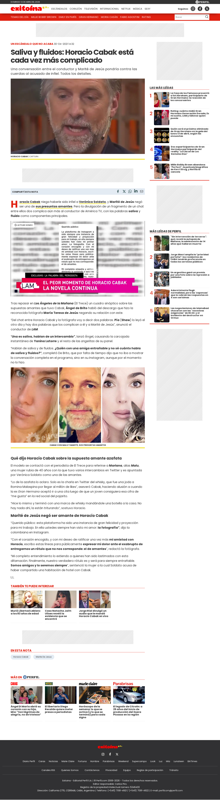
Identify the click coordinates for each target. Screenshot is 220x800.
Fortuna (82, 761)
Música (137, 9)
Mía (168, 761)
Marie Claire (68, 761)
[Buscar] (188, 17)
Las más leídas (161, 88)
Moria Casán (109, 17)
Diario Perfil (29, 761)
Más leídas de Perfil (165, 231)
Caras (41, 761)
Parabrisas (109, 761)
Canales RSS (48, 770)
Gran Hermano (88, 17)
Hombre (94, 761)
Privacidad (111, 770)
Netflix (125, 9)
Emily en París (67, 17)
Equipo (127, 770)
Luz (160, 761)
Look (152, 761)
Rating (146, 17)
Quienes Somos (70, 770)
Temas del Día (20, 17)
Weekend (123, 761)
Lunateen (179, 761)
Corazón (76, 9)
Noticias (53, 761)
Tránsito (173, 770)
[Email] (141, 192)
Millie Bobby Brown (43, 17)
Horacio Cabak (20, 657)
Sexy (147, 9)
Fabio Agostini (129, 17)
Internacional (109, 9)
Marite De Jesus (44, 657)
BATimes (192, 761)
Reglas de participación (150, 770)
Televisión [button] (90, 9)
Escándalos (59, 9)
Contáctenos (92, 770)
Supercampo (139, 761)
